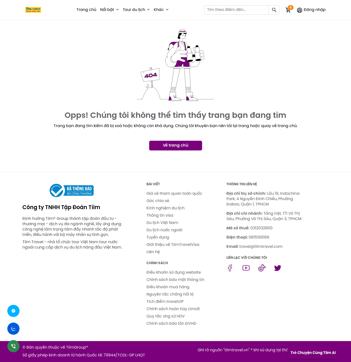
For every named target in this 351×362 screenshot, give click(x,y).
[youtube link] (246, 270)
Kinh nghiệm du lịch (165, 208)
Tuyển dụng (157, 237)
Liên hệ (153, 252)
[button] (117, 10)
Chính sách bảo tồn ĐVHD (171, 324)
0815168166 (259, 237)
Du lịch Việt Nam (162, 223)
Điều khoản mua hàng (167, 287)
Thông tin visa (159, 215)
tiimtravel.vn (236, 350)
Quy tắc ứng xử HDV (165, 316)
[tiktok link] (261, 270)
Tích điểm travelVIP (165, 302)
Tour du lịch (134, 10)
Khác (159, 10)
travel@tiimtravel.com (261, 247)
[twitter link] (277, 270)
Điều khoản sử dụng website (173, 272)
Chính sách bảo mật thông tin (175, 280)
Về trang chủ (175, 145)
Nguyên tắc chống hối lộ (170, 294)
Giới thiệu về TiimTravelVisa (172, 245)
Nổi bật (107, 10)
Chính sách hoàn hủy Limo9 (173, 309)
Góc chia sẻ (157, 201)
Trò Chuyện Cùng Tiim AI (313, 353)
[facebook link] (230, 270)
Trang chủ (86, 10)
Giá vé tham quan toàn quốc (174, 194)
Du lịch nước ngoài (164, 230)
